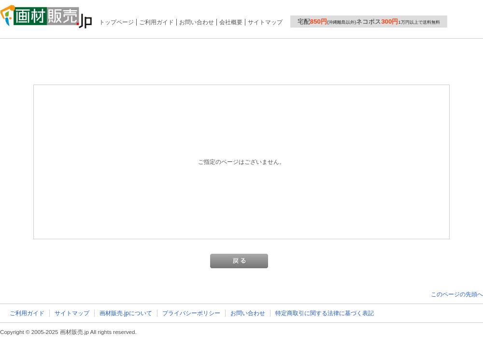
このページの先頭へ (457, 294)
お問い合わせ (196, 22)
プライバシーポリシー (191, 313)
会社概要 (230, 22)
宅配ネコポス (369, 21)
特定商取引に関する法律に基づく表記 (324, 313)
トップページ (116, 22)
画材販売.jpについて (125, 313)
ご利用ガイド (156, 22)
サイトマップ (265, 22)
